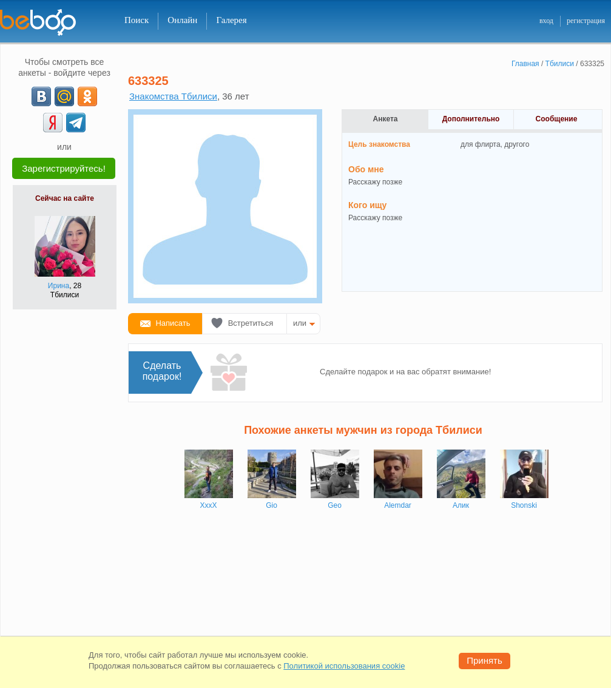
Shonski (524, 505)
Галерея (231, 20)
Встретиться (251, 323)
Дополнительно (471, 119)
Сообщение (557, 119)
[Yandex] (52, 122)
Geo (335, 505)
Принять (484, 660)
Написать (172, 323)
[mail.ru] (64, 96)
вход (546, 20)
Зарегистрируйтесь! (64, 168)
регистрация (586, 20)
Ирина (58, 286)
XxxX (208, 505)
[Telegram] (76, 122)
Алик (461, 505)
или (299, 323)
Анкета (385, 119)
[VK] (41, 96)
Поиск (136, 20)
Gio (271, 505)
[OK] (87, 96)
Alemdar (397, 505)
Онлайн (182, 20)
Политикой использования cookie (344, 665)
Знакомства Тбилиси (173, 96)
